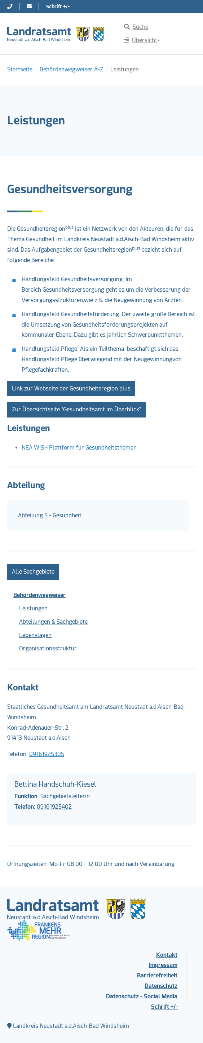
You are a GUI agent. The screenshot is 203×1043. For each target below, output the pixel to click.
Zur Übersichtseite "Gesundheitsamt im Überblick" (76, 409)
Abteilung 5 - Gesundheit (49, 515)
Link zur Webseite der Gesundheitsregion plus (71, 388)
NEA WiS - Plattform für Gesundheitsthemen (79, 447)
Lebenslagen (35, 635)
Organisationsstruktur (48, 648)
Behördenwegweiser (39, 595)
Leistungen (33, 608)
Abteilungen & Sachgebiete (53, 621)
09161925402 (54, 806)
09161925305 (46, 754)
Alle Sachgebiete (33, 571)
